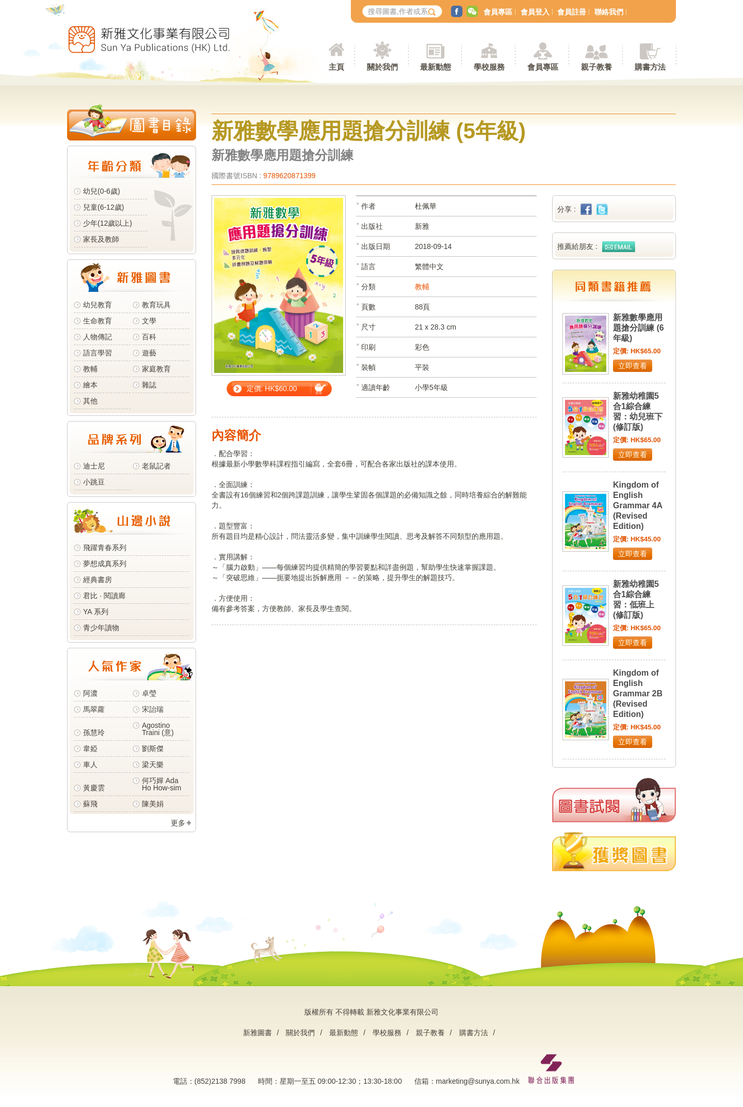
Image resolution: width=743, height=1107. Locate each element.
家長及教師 (101, 239)
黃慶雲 (94, 788)
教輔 (90, 369)
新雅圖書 (257, 1032)
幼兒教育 (97, 305)
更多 (178, 823)
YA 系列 (95, 611)
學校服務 (489, 67)
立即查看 (632, 366)
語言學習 (97, 353)
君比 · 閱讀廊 (104, 595)
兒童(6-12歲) (105, 207)
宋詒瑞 (153, 709)
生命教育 (97, 321)
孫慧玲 (94, 732)
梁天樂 (153, 764)
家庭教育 (156, 369)
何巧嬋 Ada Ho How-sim (161, 784)
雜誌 (149, 385)
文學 (149, 321)
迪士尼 (94, 466)
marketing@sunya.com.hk (478, 1081)
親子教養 (430, 1032)
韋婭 (90, 748)
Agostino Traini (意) (158, 729)
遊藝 (149, 353)
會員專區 (497, 12)
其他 (90, 401)
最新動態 (343, 1032)
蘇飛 (90, 804)
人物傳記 (97, 337)
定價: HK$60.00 (272, 388)
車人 (90, 764)
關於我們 (300, 1032)
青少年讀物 (101, 627)
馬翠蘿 (94, 709)
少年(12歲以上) (107, 223)
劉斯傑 (153, 748)
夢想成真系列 (104, 563)
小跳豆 (94, 482)
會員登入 (535, 12)
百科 (149, 337)
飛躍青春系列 (104, 547)
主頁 (336, 67)
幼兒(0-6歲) (101, 191)
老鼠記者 (156, 466)
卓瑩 (149, 693)
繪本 (90, 385)
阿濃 (90, 693)
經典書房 (97, 579)
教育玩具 (156, 305)
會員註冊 (571, 12)
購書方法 (473, 1032)
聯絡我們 (608, 12)
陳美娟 (153, 804)
